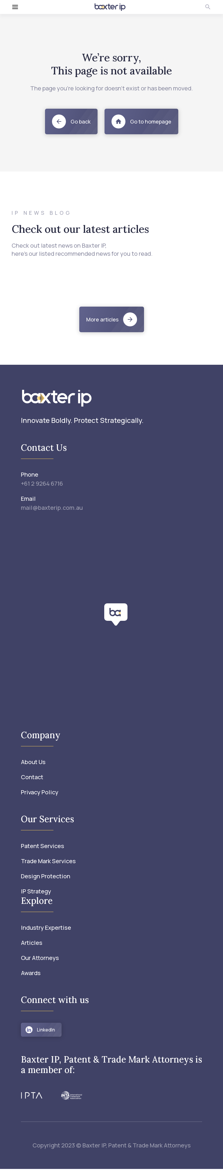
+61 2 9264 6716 (42, 483)
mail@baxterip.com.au (52, 508)
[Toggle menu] (45, 6)
